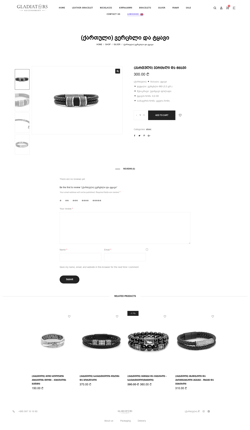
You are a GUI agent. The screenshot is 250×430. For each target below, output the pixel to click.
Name (63, 249)
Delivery (142, 420)
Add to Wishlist (180, 115)
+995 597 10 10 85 (27, 411)
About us (108, 420)
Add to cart (161, 115)
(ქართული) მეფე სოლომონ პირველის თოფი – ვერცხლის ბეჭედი (49, 380)
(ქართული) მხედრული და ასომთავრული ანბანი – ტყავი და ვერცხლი (195, 378)
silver (117, 44)
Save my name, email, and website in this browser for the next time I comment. (99, 267)
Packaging (125, 420)
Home (99, 44)
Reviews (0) (129, 169)
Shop (108, 44)
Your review (66, 208)
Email (107, 249)
